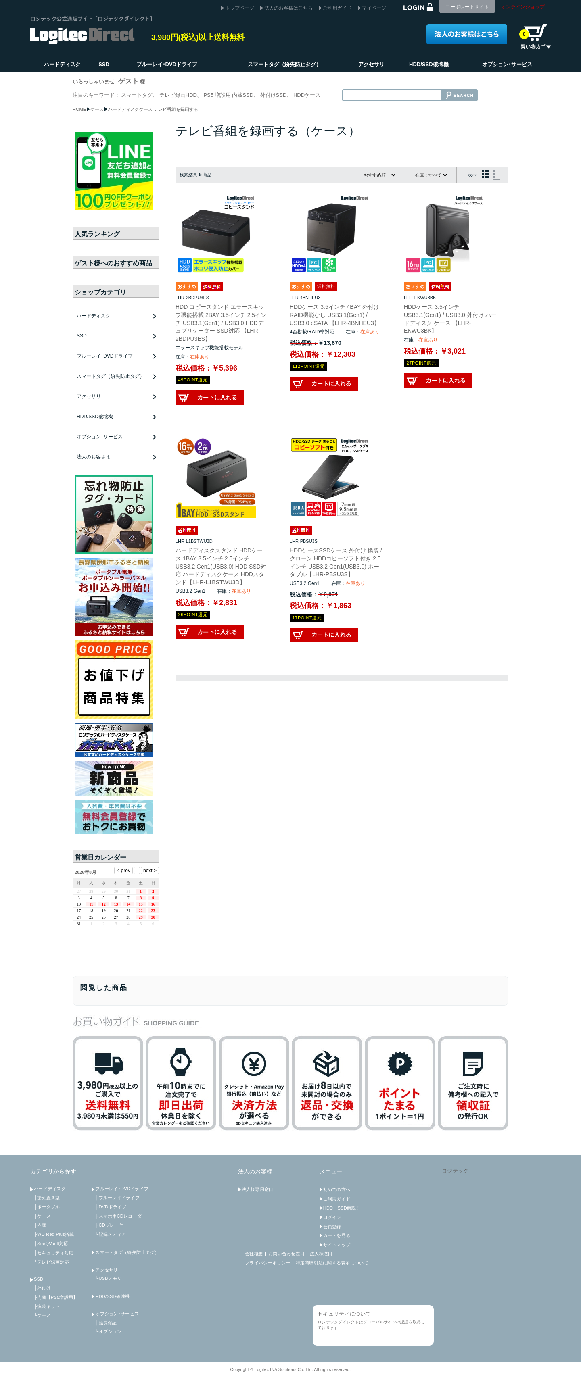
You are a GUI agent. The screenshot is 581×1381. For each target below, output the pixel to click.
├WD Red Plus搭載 (54, 1234)
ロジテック (455, 1171)
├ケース (42, 1216)
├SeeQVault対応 (51, 1243)
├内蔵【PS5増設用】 (55, 1297)
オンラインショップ (523, 7)
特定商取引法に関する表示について (332, 1262)
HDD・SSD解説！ (342, 1208)
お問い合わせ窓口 (286, 1253)
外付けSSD (273, 95)
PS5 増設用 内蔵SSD (228, 95)
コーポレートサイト (467, 7)
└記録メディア (110, 1234)
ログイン (332, 1217)
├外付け (42, 1287)
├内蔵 (40, 1225)
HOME (79, 109)
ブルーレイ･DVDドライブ (121, 1188)
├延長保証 (106, 1322)
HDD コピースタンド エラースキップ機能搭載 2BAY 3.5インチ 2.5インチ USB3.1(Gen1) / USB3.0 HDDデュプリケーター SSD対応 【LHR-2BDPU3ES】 (221, 323)
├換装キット (47, 1306)
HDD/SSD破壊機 (95, 416)
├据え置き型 (47, 1197)
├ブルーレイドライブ (117, 1197)
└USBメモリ (108, 1278)
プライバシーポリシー (267, 1262)
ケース (97, 109)
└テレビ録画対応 (51, 1262)
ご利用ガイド (337, 8)
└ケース (42, 1315)
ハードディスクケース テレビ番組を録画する (153, 109)
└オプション (108, 1331)
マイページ (374, 8)
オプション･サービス (117, 1313)
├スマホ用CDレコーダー (120, 1216)
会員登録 (332, 1226)
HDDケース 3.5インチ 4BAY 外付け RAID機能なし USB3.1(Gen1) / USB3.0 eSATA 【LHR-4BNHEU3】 (335, 315)
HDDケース (306, 95)
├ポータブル (47, 1206)
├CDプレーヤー (111, 1225)
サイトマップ (337, 1244)
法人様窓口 (321, 1253)
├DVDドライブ (110, 1206)
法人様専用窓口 (258, 1189)
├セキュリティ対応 (53, 1252)
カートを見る (337, 1235)
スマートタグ (137, 95)
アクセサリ (106, 1269)
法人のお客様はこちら (288, 8)
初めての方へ (337, 1189)
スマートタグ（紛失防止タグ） (110, 376)
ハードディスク (50, 1188)
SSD (38, 1279)
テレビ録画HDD (178, 95)
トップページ (239, 8)
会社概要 (254, 1253)
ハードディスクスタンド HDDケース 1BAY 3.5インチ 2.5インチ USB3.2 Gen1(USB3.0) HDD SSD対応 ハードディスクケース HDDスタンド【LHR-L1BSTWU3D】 (221, 566)
